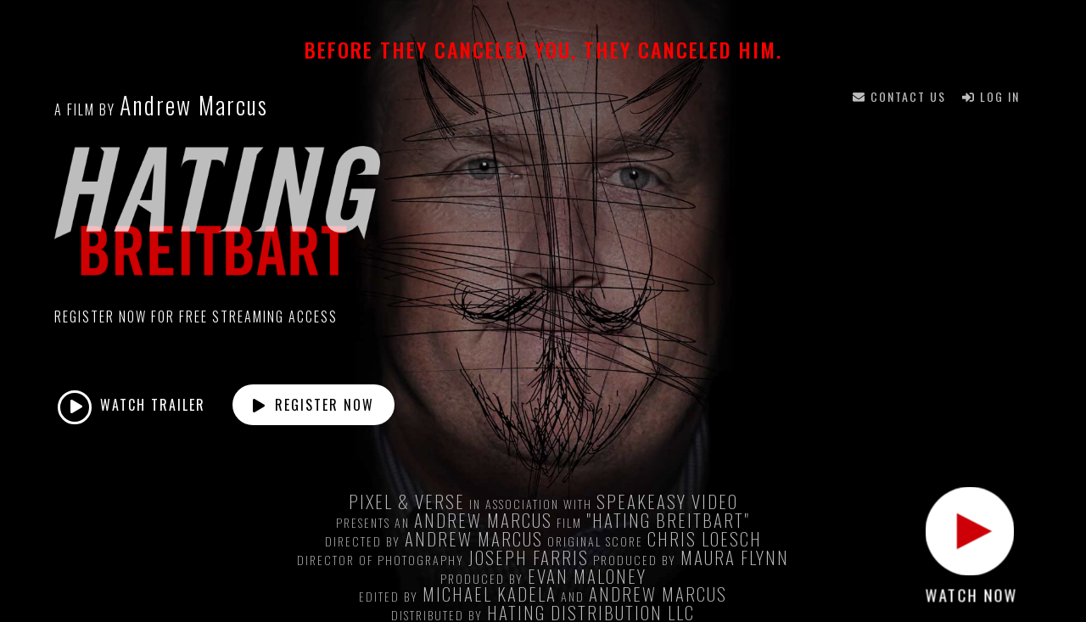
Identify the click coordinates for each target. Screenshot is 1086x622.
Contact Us (899, 96)
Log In (991, 96)
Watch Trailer (131, 407)
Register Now (313, 405)
